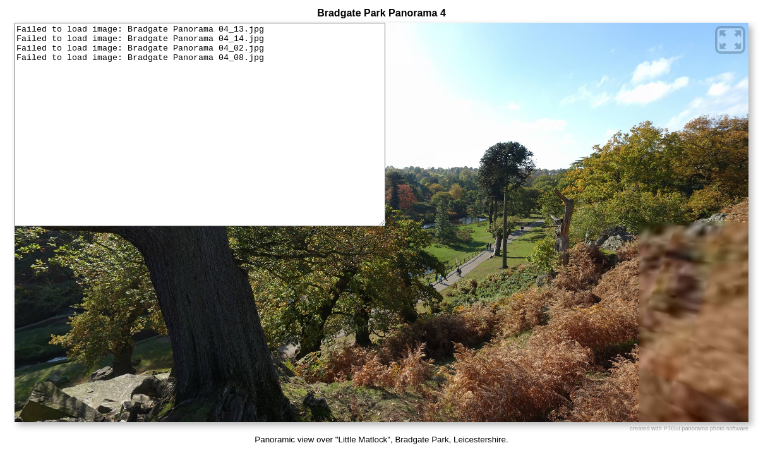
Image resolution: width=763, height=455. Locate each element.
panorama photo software (715, 428)
